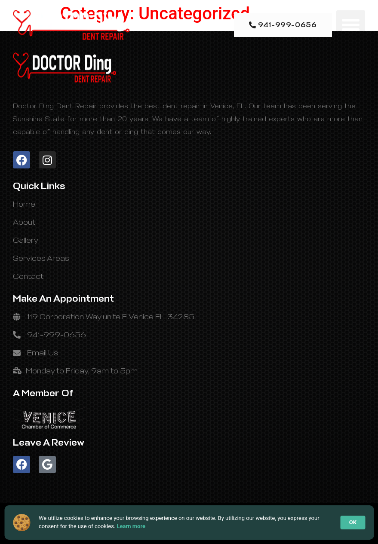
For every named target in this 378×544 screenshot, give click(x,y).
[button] (351, 25)
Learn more (131, 526)
